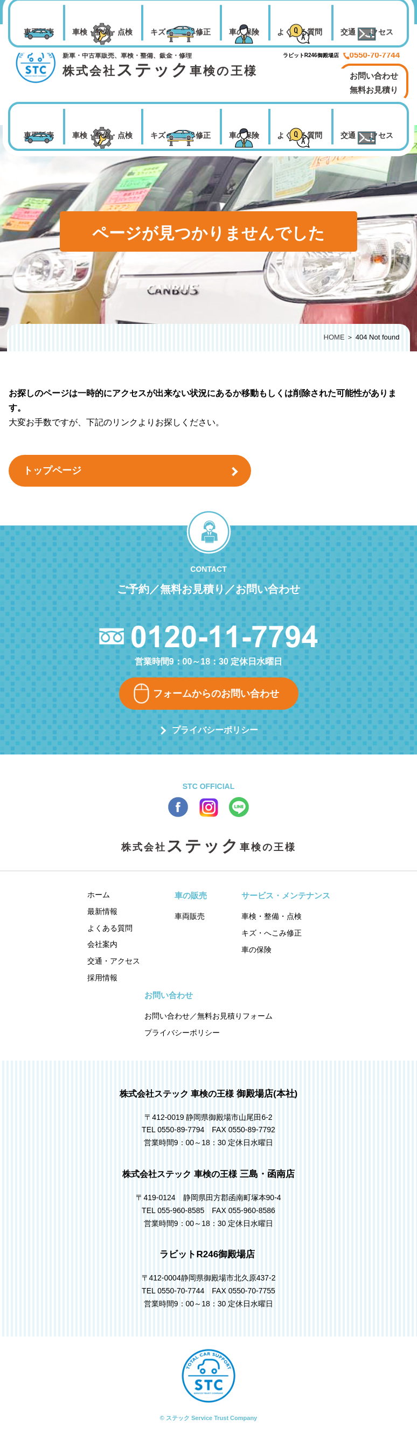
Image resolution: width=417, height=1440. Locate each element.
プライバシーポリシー (215, 730)
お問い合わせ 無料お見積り (374, 82)
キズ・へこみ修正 (180, 135)
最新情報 (102, 911)
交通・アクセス (366, 135)
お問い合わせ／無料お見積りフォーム (208, 1016)
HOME (334, 337)
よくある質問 (299, 135)
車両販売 (39, 135)
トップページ (52, 470)
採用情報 (102, 977)
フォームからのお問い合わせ (216, 693)
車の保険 (244, 135)
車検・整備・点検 (102, 135)
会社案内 (102, 944)
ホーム (98, 894)
